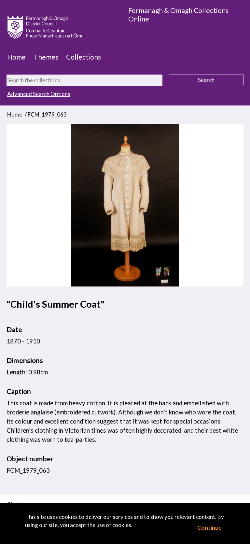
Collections (83, 57)
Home (16, 57)
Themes (46, 57)
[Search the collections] (84, 80)
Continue (209, 527)
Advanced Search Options (38, 94)
